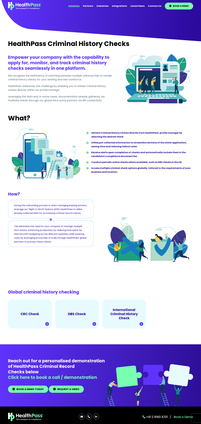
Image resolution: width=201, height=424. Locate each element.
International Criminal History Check (126, 317)
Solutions (74, 6)
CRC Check (35, 319)
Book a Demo (183, 417)
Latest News (137, 6)
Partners (88, 6)
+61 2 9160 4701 (155, 417)
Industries (103, 6)
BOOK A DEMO (179, 6)
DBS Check (82, 319)
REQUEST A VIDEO (66, 389)
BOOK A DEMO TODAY (28, 389)
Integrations (119, 6)
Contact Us (154, 6)
